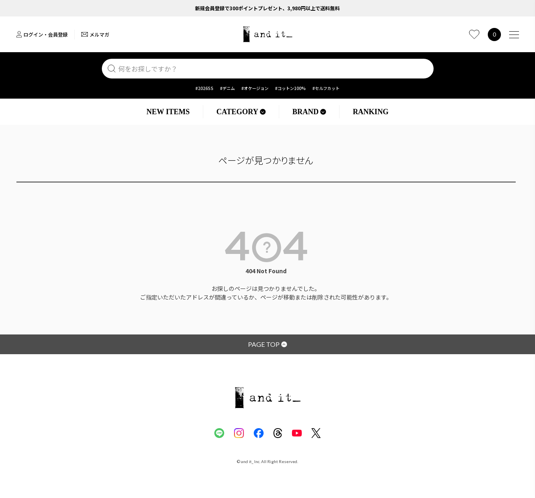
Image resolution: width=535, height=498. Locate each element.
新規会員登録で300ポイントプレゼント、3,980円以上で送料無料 (267, 8)
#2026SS (204, 88)
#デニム (227, 88)
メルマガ (95, 34)
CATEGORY (241, 112)
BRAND (309, 112)
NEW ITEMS (168, 112)
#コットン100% (290, 88)
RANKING (370, 112)
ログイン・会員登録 (42, 34)
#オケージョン (255, 88)
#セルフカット (326, 88)
